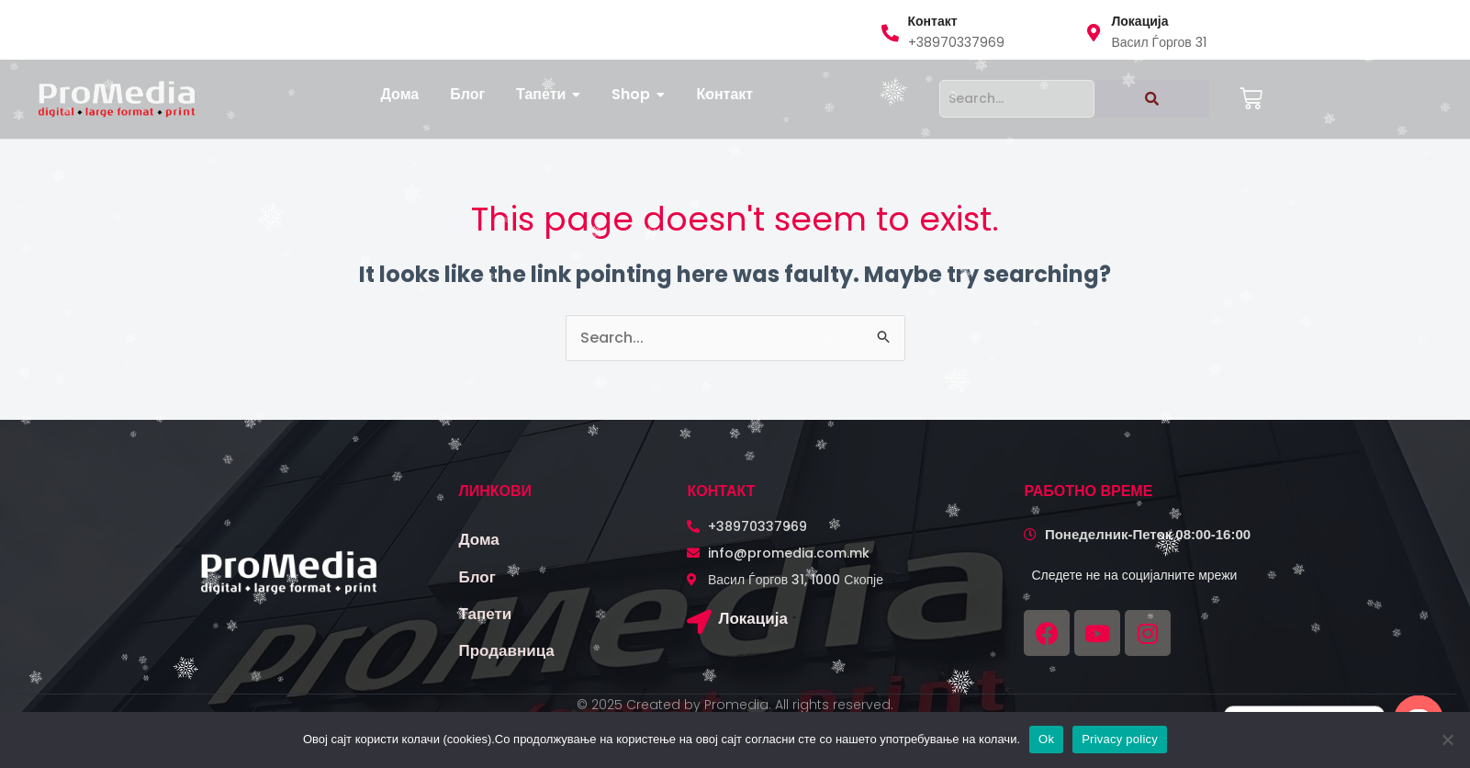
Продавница (507, 650)
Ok (1046, 739)
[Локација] (699, 621)
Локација (752, 618)
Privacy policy (1120, 739)
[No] (1447, 739)
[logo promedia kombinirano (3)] (116, 98)
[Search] (1016, 99)
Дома (479, 539)
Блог (477, 577)
